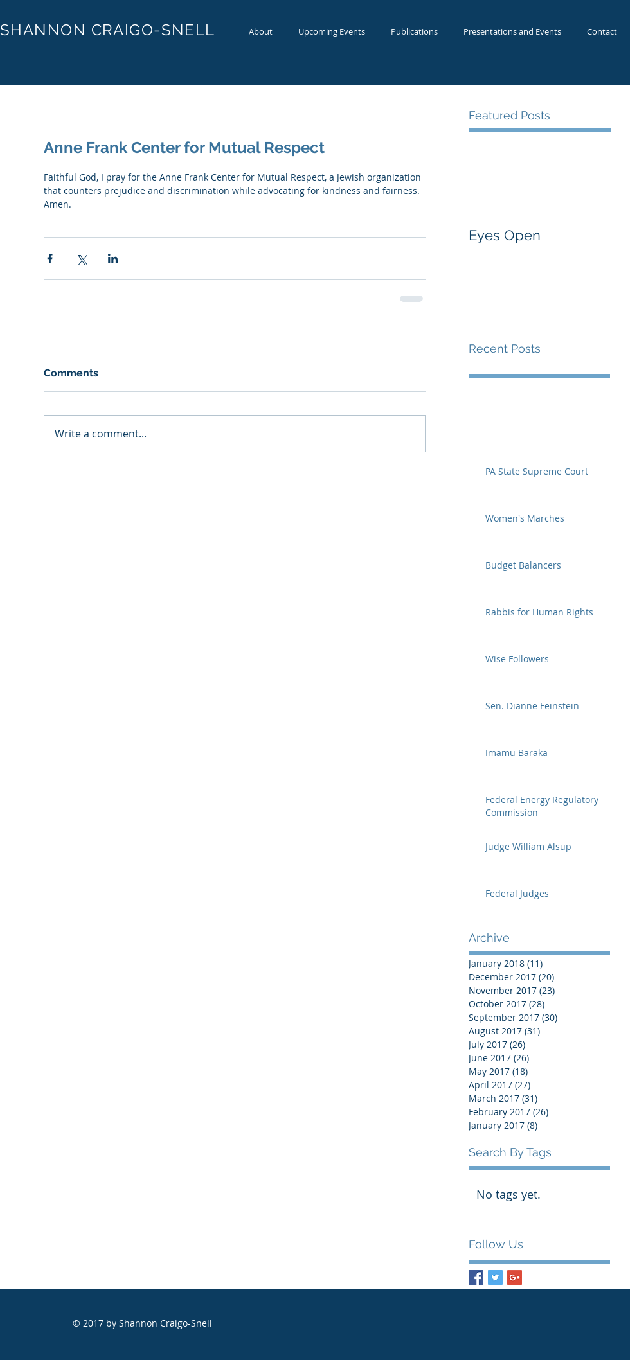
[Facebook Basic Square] (476, 1277)
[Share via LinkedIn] (113, 258)
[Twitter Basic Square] (495, 1277)
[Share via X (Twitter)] (81, 258)
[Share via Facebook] (50, 258)
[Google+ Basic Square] (514, 1277)
